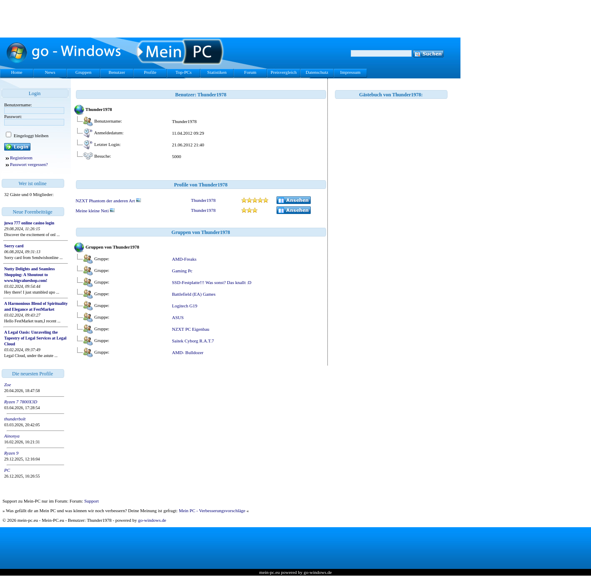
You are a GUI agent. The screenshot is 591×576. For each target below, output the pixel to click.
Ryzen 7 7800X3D (20, 401)
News (50, 72)
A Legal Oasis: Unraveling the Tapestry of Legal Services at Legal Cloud (35, 338)
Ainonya (12, 435)
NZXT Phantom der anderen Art (108, 200)
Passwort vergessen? (29, 164)
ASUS (178, 317)
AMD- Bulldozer (187, 352)
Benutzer (116, 72)
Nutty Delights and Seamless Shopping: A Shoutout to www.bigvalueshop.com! (29, 275)
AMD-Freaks (184, 259)
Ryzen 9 (11, 452)
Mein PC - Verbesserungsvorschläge (212, 510)
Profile (150, 72)
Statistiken (216, 72)
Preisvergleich (284, 72)
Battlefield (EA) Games (193, 294)
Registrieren (21, 157)
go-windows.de (152, 520)
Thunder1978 (203, 200)
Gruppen (83, 72)
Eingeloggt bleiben (30, 135)
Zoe (7, 384)
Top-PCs (183, 72)
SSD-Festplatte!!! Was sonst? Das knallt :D (211, 282)
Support (91, 500)
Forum (250, 72)
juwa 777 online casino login (29, 223)
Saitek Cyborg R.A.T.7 (193, 340)
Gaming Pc (182, 270)
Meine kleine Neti (95, 210)
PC (7, 470)
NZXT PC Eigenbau (190, 329)
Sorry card (13, 246)
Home (17, 72)
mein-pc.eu (269, 572)
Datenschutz (317, 72)
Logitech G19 (184, 305)
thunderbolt (14, 418)
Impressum (350, 72)
